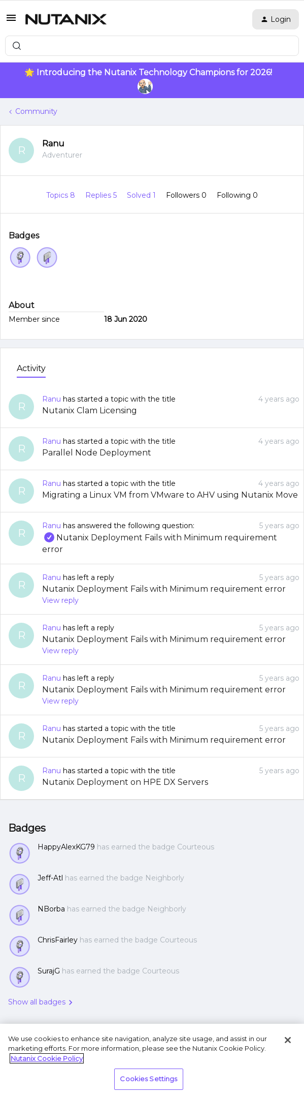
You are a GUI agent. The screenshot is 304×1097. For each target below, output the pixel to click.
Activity (31, 368)
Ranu (53, 143)
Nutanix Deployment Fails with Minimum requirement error (164, 589)
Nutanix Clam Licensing (89, 410)
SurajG (49, 971)
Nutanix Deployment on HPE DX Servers (125, 782)
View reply (60, 600)
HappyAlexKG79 (66, 846)
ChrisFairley (58, 939)
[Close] (288, 1040)
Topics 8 (61, 195)
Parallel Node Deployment (96, 453)
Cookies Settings (148, 1079)
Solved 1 (142, 195)
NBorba (51, 908)
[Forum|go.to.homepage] (66, 19)
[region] (152, 1060)
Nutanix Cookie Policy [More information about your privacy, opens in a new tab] (47, 1058)
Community (36, 111)
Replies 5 (102, 195)
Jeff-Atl (50, 877)
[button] (11, 21)
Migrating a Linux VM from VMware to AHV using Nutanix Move (170, 495)
